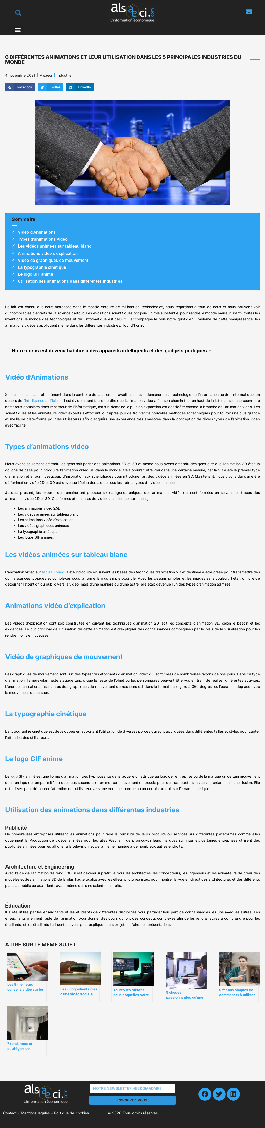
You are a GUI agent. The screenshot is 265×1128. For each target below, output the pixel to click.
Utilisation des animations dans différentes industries (70, 281)
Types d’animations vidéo (43, 239)
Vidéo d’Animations (37, 232)
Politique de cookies (71, 1113)
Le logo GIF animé (35, 274)
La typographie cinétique (42, 267)
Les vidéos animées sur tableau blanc (54, 246)
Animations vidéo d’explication (48, 253)
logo (14, 776)
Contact (10, 1113)
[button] (18, 30)
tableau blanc (53, 572)
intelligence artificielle (43, 400)
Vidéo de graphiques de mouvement (53, 260)
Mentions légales (35, 1113)
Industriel (64, 75)
